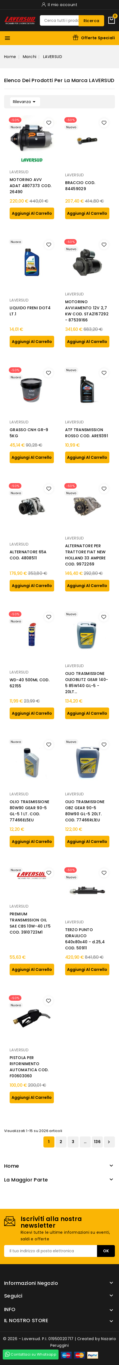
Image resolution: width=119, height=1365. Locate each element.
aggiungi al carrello (32, 213)
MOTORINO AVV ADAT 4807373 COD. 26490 (30, 186)
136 (97, 1141)
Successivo (109, 1142)
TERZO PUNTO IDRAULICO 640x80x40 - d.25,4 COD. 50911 (85, 939)
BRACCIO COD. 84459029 (80, 186)
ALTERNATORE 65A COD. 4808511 (28, 555)
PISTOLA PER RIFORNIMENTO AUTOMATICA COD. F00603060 (29, 1067)
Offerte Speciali (98, 38)
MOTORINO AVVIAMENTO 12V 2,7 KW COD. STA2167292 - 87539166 (87, 311)
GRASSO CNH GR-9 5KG (29, 433)
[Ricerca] (72, 20)
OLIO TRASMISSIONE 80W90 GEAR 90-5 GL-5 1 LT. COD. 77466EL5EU (29, 811)
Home (11, 1165)
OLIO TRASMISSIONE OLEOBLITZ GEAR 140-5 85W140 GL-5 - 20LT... (86, 683)
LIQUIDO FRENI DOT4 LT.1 (30, 311)
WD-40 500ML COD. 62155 (29, 683)
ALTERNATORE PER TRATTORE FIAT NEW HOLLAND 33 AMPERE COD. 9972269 (85, 555)
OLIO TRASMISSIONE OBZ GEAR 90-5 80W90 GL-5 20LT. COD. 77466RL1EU (85, 811)
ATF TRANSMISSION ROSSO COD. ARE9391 (86, 433)
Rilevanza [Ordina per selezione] (25, 101)
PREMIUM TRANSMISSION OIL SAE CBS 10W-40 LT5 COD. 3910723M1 (30, 923)
